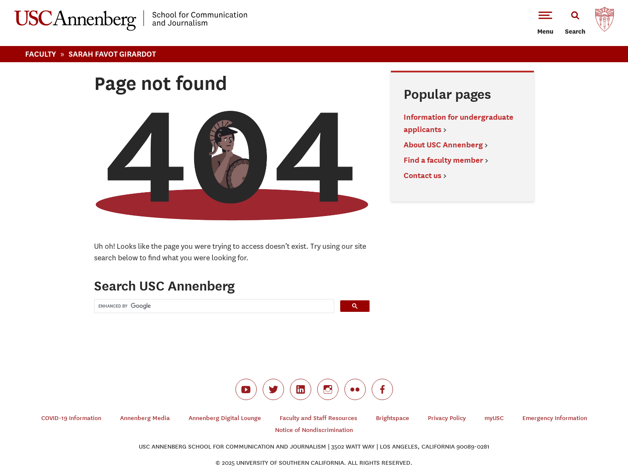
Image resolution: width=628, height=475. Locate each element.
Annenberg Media (145, 418)
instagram (327, 389)
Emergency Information (554, 418)
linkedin (300, 389)
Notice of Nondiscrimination (314, 430)
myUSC (494, 418)
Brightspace (392, 418)
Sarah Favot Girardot (112, 53)
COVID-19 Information (71, 418)
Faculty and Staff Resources (318, 418)
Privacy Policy (447, 418)
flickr (355, 389)
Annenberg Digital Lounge (225, 418)
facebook (382, 389)
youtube (246, 389)
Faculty (40, 53)
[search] (213, 306)
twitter (273, 389)
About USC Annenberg (443, 144)
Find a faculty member (443, 159)
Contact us (423, 175)
